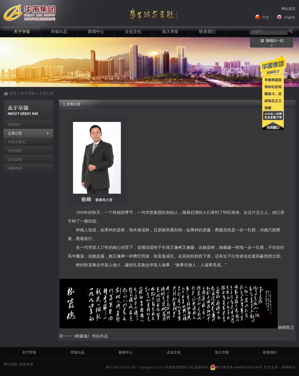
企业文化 (133, 31)
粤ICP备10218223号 (121, 367)
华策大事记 (16, 142)
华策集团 (28, 11)
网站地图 (11, 364)
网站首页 (288, 9)
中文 (265, 17)
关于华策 (22, 31)
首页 (12, 93)
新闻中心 (96, 31)
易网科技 (288, 367)
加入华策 (170, 31)
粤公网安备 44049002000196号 (236, 367)
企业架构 (15, 160)
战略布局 (15, 168)
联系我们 (207, 31)
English (289, 17)
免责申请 (26, 364)
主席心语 (46, 93)
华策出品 (59, 31)
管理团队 (15, 151)
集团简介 (15, 125)
